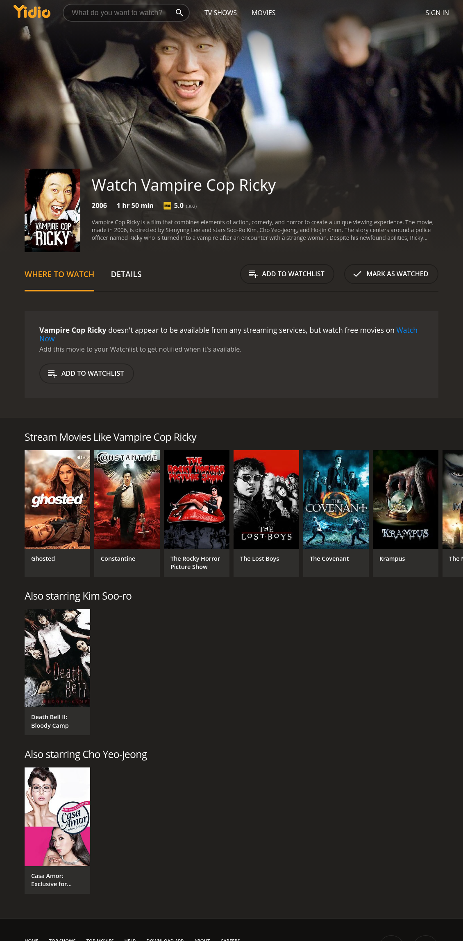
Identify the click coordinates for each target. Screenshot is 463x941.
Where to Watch (59, 274)
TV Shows (220, 12)
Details (126, 274)
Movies (264, 12)
